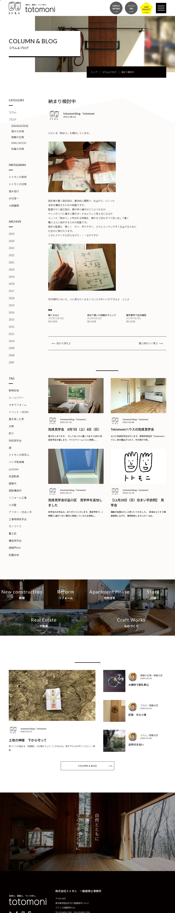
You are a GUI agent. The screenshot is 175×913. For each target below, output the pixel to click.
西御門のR (15, 548)
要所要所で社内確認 (136, 315)
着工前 (12, 533)
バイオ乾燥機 (16, 462)
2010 (11, 341)
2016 (11, 298)
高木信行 (14, 191)
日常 (11, 426)
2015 (11, 305)
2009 (11, 348)
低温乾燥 (14, 476)
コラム (12, 112)
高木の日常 (17, 131)
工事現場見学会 (18, 519)
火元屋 (12, 505)
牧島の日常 (17, 149)
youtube (13, 469)
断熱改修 (14, 390)
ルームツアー (16, 397)
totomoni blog (19, 125)
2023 (11, 248)
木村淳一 (14, 198)
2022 (11, 255)
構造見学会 (15, 540)
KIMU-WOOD (18, 143)
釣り (11, 433)
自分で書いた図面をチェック (101, 315)
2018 (11, 284)
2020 (11, 269)
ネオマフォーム (18, 405)
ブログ (12, 119)
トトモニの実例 (18, 177)
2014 (11, 312)
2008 (11, 355)
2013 (11, 319)
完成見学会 (15, 440)
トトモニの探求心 (19, 455)
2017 (11, 291)
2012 (11, 326)
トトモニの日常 (18, 184)
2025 (11, 234)
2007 (11, 362)
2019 (11, 276)
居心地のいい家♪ (148, 343)
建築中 (12, 483)
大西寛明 (14, 205)
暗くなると (53, 315)
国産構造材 (15, 490)
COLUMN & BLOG (87, 765)
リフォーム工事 (18, 498)
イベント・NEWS (19, 412)
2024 (11, 241)
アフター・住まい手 (20, 512)
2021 (11, 262)
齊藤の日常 (17, 137)
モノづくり (15, 526)
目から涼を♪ (63, 343)
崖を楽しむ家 (16, 419)
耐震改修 (14, 555)
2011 (11, 334)
